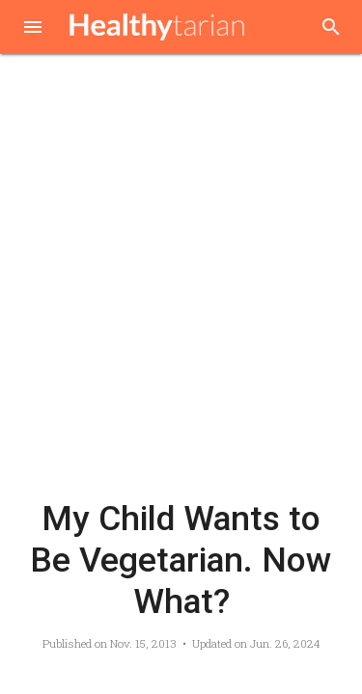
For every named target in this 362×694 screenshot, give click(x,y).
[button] (33, 29)
